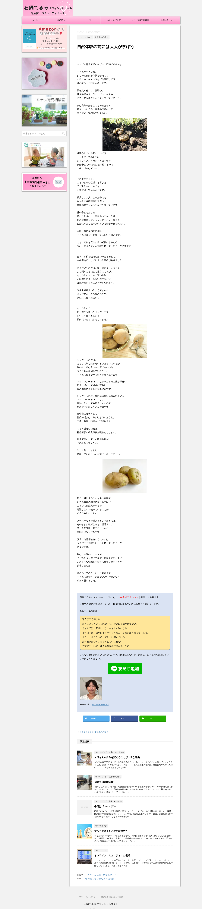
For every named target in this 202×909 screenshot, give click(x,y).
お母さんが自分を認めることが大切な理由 (117, 757)
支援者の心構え (101, 732)
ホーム (35, 20)
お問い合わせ (166, 20)
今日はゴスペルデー (105, 806)
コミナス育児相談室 (140, 20)
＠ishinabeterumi (100, 704)
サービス (87, 20)
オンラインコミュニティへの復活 (112, 855)
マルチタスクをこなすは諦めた (111, 831)
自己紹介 (61, 20)
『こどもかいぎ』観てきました (101, 875)
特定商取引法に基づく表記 (112, 897)
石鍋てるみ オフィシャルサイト (101, 904)
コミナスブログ (114, 20)
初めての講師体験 (103, 782)
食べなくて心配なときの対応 (99, 878)
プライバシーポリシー (88, 897)
